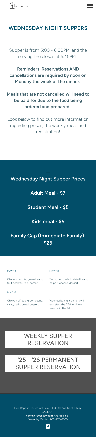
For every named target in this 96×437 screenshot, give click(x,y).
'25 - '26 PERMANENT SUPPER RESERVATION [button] (48, 363)
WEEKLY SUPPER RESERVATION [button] (48, 339)
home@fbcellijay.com (39, 415)
